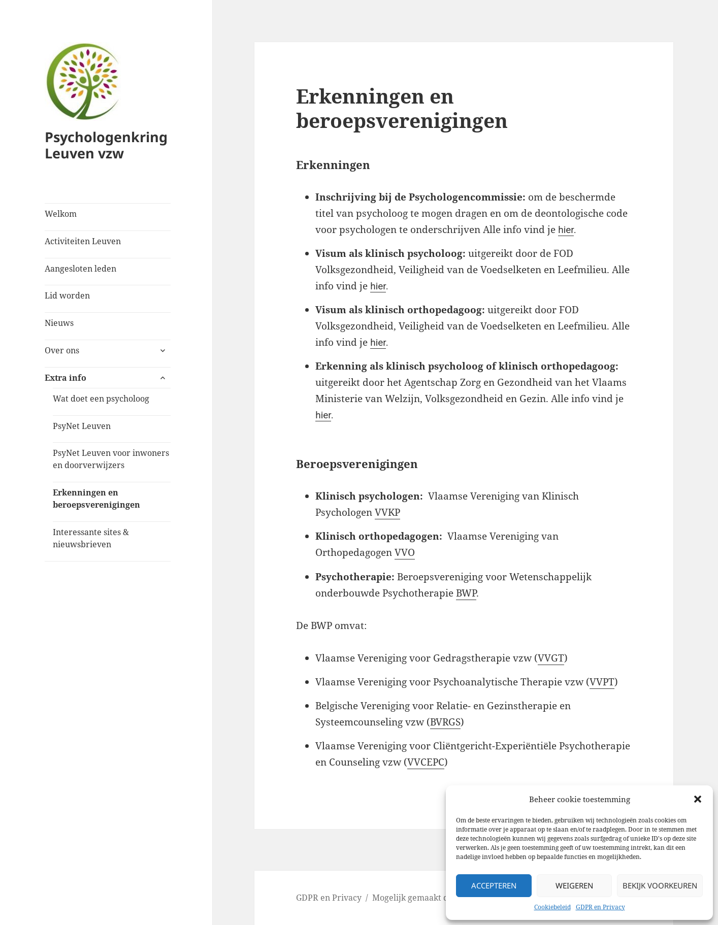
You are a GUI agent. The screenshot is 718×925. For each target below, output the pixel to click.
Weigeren (574, 885)
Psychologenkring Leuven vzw (106, 144)
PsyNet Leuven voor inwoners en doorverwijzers (111, 459)
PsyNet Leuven (82, 426)
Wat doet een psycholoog (101, 398)
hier (565, 230)
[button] (698, 799)
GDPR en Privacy (600, 907)
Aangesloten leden (80, 268)
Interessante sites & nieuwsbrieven (91, 538)
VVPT (602, 681)
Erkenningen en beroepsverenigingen (96, 498)
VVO (405, 552)
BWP (466, 593)
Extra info (65, 377)
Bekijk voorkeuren (660, 885)
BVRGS (445, 722)
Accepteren (493, 885)
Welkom (61, 213)
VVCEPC (425, 762)
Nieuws (59, 322)
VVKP (387, 512)
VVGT (551, 658)
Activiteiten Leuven (83, 241)
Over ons (62, 350)
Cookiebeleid (552, 907)
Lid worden (67, 295)
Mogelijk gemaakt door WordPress (439, 897)
